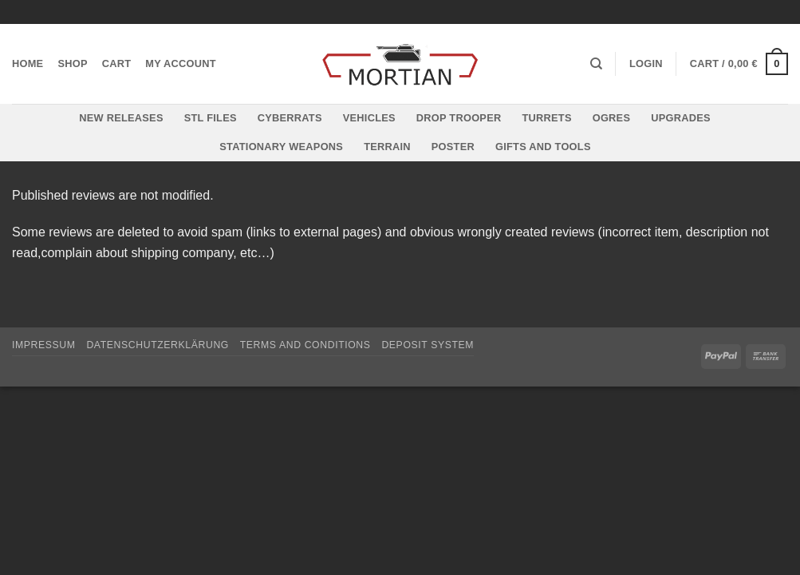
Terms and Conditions (305, 345)
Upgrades (681, 118)
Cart (117, 63)
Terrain (387, 147)
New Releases (121, 118)
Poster (453, 147)
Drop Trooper (459, 118)
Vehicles (369, 118)
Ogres (612, 118)
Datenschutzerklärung (157, 345)
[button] (646, 64)
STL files (210, 118)
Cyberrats (290, 118)
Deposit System (427, 345)
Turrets (546, 118)
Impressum (44, 345)
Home (27, 63)
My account (180, 63)
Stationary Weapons (281, 147)
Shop (72, 63)
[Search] (596, 64)
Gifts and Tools (543, 147)
